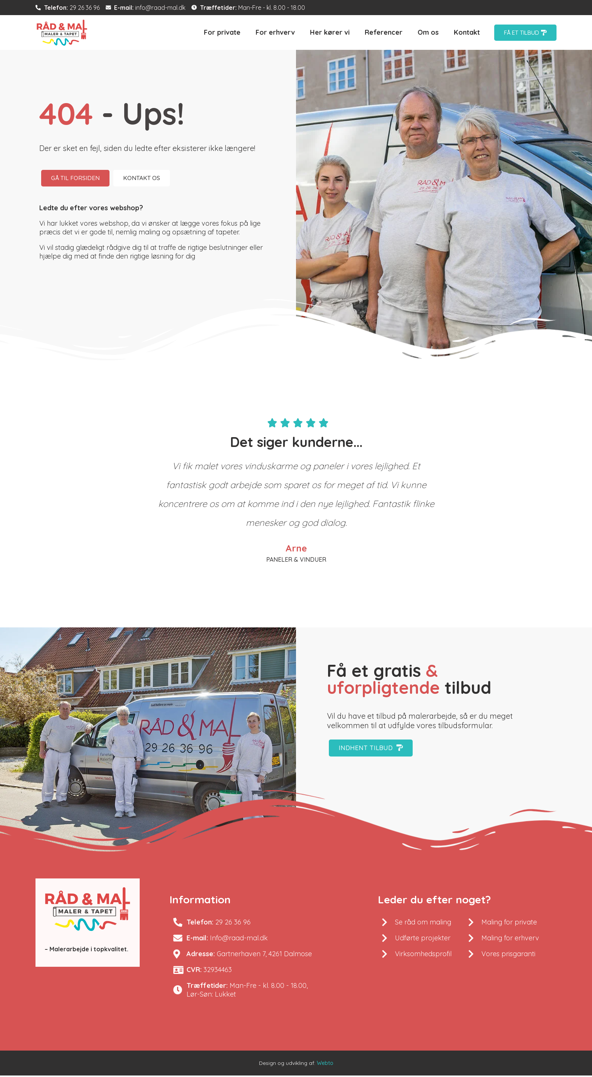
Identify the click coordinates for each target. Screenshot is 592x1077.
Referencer (383, 32)
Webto (325, 1064)
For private (222, 32)
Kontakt (467, 32)
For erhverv (275, 32)
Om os (428, 32)
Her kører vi (330, 32)
